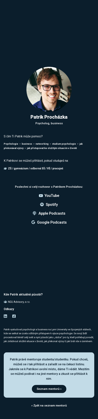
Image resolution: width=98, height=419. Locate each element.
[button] (49, 389)
